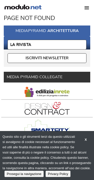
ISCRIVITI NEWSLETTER (47, 58)
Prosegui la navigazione (24, 174)
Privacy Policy (58, 174)
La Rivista (20, 44)
